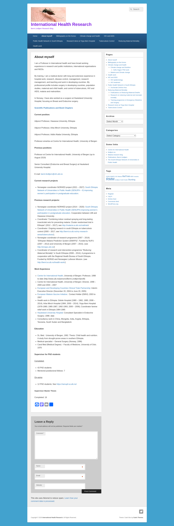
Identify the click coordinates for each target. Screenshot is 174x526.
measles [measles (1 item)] (136, 176)
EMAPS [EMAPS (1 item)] (112, 176)
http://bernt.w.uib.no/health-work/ (51, 262)
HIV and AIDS (109, 36)
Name (38, 466)
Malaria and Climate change (120, 72)
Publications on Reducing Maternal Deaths (125, 92)
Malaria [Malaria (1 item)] (120, 176)
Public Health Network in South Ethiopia (47, 41)
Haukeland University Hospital (50, 313)
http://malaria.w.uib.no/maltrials (75, 225)
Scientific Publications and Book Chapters (54, 108)
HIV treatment (115, 82)
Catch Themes (138, 517)
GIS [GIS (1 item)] (116, 176)
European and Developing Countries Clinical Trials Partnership (63, 288)
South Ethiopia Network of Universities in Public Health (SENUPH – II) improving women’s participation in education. (67, 190)
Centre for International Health (50, 276)
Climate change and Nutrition (121, 67)
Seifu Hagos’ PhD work (121, 70)
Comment (40, 433)
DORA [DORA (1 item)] (108, 176)
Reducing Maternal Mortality (128, 41)
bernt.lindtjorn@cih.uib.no (52, 174)
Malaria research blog (115, 155)
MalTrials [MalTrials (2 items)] (126, 176)
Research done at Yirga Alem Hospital (81, 41)
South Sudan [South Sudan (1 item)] (124, 180)
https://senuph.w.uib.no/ (67, 384)
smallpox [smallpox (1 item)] (117, 180)
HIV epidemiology (117, 80)
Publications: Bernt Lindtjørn (117, 157)
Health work (37, 46)
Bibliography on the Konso (66, 36)
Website (39, 485)
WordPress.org (113, 204)
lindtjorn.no (112, 152)
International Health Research (61, 24)
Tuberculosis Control (106, 41)
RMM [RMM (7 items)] (110, 179)
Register (111, 194)
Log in (110, 196)
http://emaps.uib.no (45, 247)
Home (35, 36)
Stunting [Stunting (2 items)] (131, 180)
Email (38, 475)
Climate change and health (90, 36)
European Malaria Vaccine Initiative (52, 294)
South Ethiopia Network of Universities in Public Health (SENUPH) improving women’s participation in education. (67, 210)
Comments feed (113, 201)
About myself (47, 36)
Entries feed (112, 199)
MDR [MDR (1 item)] (132, 176)
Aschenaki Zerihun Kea (119, 87)
